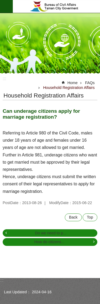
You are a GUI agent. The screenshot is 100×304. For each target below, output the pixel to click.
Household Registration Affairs (69, 87)
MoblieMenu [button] (6, 6)
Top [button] (90, 217)
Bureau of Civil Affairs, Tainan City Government (56, 6)
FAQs (90, 83)
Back (73, 217)
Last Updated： (17, 292)
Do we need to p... (50, 233)
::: (4, 78)
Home (72, 83)
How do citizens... (49, 242)
